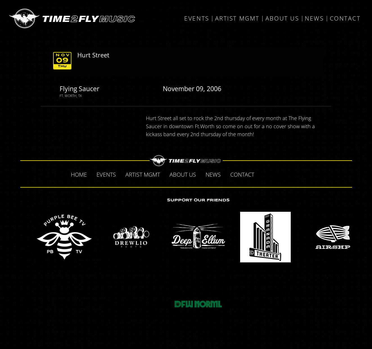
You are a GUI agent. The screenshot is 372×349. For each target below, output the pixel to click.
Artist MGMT (237, 18)
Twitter (276, 173)
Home (79, 174)
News (314, 18)
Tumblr (288, 173)
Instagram (300, 173)
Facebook (264, 173)
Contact (345, 18)
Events (196, 18)
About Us (282, 18)
